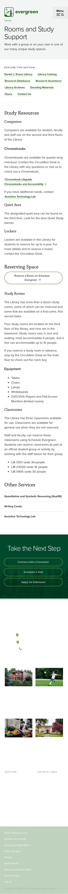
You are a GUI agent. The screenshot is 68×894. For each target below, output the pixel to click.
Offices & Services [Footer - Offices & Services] (48, 788)
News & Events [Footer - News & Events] (47, 805)
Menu (60, 11)
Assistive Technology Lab (19, 516)
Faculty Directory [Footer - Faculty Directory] (48, 783)
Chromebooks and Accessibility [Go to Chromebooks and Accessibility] (23, 184)
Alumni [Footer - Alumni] (9, 816)
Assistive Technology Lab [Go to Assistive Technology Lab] (20, 197)
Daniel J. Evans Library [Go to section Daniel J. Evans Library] (18, 74)
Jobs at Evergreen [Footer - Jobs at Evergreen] (48, 811)
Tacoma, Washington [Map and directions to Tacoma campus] (34, 641)
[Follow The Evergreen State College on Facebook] (23, 660)
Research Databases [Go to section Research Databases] (17, 81)
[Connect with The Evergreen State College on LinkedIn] (44, 660)
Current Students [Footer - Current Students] (15, 777)
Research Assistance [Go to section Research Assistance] (49, 81)
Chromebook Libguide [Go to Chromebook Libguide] (18, 179)
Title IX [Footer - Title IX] (8, 882)
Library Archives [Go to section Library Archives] (15, 87)
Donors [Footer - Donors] (9, 811)
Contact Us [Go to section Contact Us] (24, 94)
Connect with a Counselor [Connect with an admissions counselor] (33, 562)
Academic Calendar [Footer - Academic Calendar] (49, 800)
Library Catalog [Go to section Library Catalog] (47, 74)
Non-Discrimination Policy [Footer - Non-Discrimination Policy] (17, 869)
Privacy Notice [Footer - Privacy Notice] (11, 876)
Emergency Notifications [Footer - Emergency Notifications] (17, 845)
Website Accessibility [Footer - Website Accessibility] (15, 839)
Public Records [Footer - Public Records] (12, 851)
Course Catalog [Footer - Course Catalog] (47, 794)
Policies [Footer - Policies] (8, 857)
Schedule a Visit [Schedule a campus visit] (33, 572)
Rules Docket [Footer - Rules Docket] (11, 863)
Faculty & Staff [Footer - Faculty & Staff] (13, 805)
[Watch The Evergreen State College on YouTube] (30, 660)
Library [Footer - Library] (42, 777)
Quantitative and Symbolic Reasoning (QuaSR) (33, 496)
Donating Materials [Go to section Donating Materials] (42, 87)
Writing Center (13, 506)
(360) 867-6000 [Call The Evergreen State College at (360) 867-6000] (34, 649)
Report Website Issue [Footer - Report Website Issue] (15, 833)
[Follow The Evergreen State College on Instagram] (37, 660)
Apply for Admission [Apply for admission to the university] (33, 582)
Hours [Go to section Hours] (8, 94)
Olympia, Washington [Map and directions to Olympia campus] (34, 634)
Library (8, 20)
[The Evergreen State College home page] (34, 618)
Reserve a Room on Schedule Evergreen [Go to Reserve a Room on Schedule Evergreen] (32, 278)
